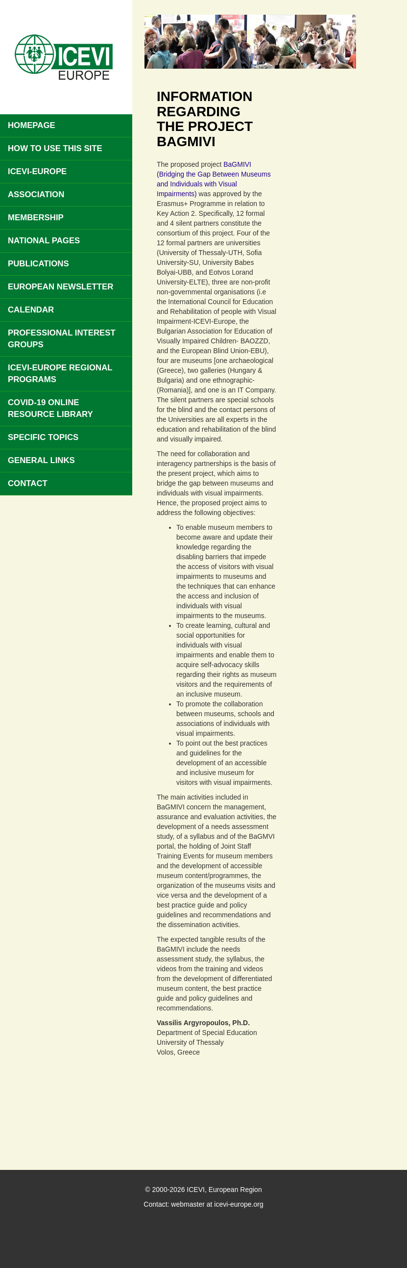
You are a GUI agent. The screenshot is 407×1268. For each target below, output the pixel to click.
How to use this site (55, 148)
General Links (41, 460)
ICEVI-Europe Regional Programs (60, 373)
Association (36, 194)
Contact (28, 483)
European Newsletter (60, 286)
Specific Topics (43, 437)
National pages (44, 240)
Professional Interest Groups (62, 338)
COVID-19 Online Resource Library (50, 408)
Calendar (31, 309)
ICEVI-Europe (37, 171)
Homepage (31, 125)
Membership (36, 217)
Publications (38, 263)
